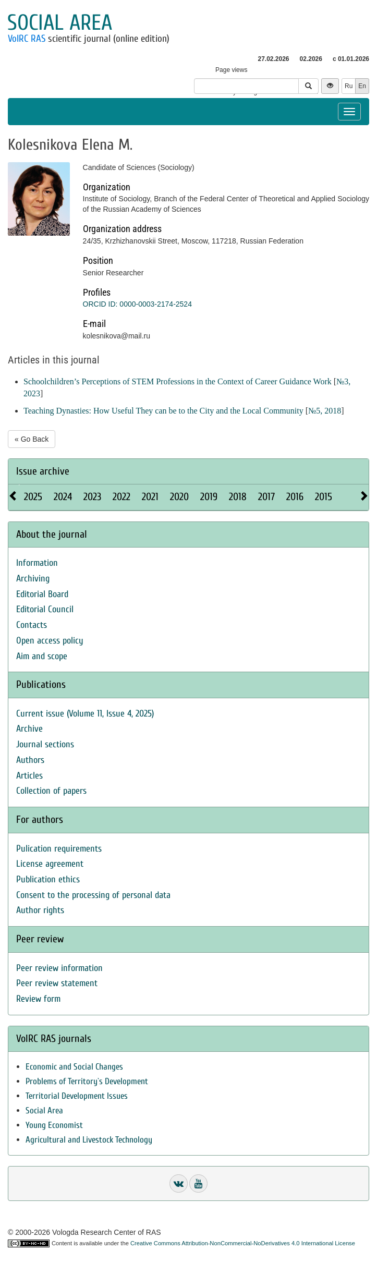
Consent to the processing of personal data (93, 895)
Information (37, 562)
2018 (238, 497)
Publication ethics (48, 879)
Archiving (33, 578)
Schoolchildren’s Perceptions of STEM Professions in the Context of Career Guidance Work (177, 381)
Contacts (31, 625)
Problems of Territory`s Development (87, 1081)
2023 (92, 497)
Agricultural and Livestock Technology (89, 1140)
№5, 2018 (324, 410)
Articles (29, 775)
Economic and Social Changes (74, 1067)
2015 (323, 497)
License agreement (49, 863)
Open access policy (49, 640)
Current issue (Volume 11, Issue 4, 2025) (85, 713)
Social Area (44, 1110)
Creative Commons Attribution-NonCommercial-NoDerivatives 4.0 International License (242, 1243)
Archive (29, 728)
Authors (30, 760)
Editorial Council (45, 609)
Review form (38, 998)
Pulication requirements (59, 848)
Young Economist (54, 1125)
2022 (121, 497)
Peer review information (59, 968)
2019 (208, 497)
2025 (33, 497)
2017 (266, 497)
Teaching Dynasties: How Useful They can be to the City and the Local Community (163, 410)
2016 (294, 497)
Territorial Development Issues (77, 1096)
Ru (348, 86)
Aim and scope (41, 656)
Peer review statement (57, 983)
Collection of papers (51, 790)
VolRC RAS (26, 38)
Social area (59, 22)
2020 (179, 497)
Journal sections (45, 744)
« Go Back (31, 439)
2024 (63, 497)
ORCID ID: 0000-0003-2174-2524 (137, 304)
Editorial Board (42, 594)
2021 (150, 497)
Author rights (40, 910)
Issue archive (42, 471)
